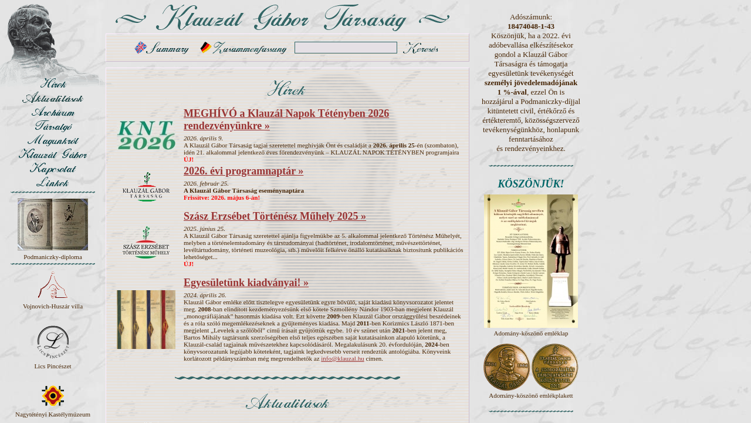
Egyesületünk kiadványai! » (246, 282)
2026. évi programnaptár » (243, 171)
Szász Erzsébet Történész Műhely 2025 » (275, 216)
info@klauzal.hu (342, 358)
